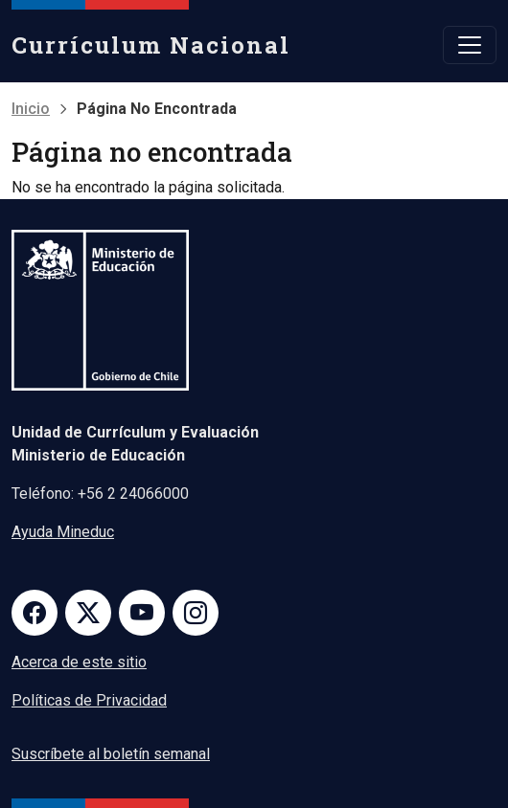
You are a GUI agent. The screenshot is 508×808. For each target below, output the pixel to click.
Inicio (31, 109)
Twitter (88, 613)
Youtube (142, 613)
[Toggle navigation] (469, 45)
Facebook (35, 613)
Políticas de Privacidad (89, 700)
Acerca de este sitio (79, 662)
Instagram (196, 613)
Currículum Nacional (151, 45)
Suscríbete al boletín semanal (111, 754)
